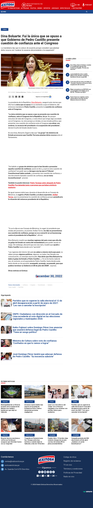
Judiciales (55, 8)
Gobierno (49, 285)
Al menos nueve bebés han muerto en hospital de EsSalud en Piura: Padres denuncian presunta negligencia (33, 408)
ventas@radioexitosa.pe (14, 461)
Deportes (47, 8)
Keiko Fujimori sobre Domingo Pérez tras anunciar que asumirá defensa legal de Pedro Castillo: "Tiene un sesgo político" (37, 329)
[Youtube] (45, 472)
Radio (18, 15)
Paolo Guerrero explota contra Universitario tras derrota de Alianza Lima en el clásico (79, 98)
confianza (25, 285)
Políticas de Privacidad (72, 473)
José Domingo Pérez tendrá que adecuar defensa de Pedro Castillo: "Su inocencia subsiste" (37, 355)
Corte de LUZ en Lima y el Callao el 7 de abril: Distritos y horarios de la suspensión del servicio (80, 83)
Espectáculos (65, 8)
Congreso (32, 285)
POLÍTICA (20, 287)
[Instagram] (48, 472)
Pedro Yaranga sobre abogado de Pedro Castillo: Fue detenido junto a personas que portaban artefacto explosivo (34, 185)
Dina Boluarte (36, 102)
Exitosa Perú (77, 8)
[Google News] (50, 472)
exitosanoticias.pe (12, 465)
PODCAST (88, 5)
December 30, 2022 (49, 276)
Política (33, 8)
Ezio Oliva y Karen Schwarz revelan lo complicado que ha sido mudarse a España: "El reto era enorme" (80, 67)
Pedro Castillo (12, 287)
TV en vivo (67, 465)
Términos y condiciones (73, 469)
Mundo (39, 8)
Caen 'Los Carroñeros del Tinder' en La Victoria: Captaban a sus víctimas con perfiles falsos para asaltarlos (57, 408)
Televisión (11, 15)
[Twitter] (42, 472)
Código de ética (69, 457)
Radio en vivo (68, 476)
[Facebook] (39, 472)
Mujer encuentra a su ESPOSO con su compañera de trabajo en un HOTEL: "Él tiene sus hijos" (80, 91)
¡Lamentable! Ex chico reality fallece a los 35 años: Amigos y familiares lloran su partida (79, 75)
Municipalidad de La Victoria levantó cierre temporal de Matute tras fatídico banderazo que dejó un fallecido (10, 408)
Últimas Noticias (14, 8)
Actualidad (25, 8)
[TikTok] (53, 472)
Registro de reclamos (72, 461)
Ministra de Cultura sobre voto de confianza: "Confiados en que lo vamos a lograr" (35, 342)
